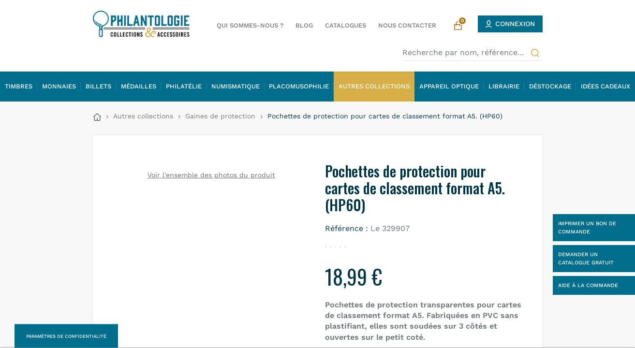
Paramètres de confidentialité (66, 336)
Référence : (346, 228)
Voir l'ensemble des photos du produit (211, 175)
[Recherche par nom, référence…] (472, 52)
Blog (304, 25)
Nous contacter (407, 25)
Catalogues (345, 25)
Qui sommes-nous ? (250, 25)
